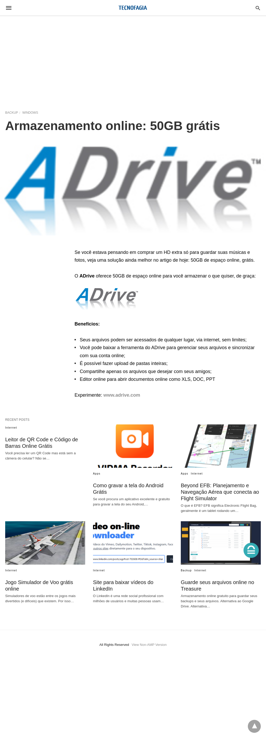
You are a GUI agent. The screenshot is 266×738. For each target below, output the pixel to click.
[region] (133, 60)
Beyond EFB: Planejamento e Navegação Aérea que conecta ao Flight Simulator (220, 492)
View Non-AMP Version (149, 645)
